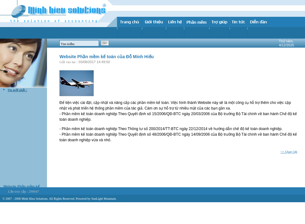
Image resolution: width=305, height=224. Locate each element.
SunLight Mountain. (103, 198)
